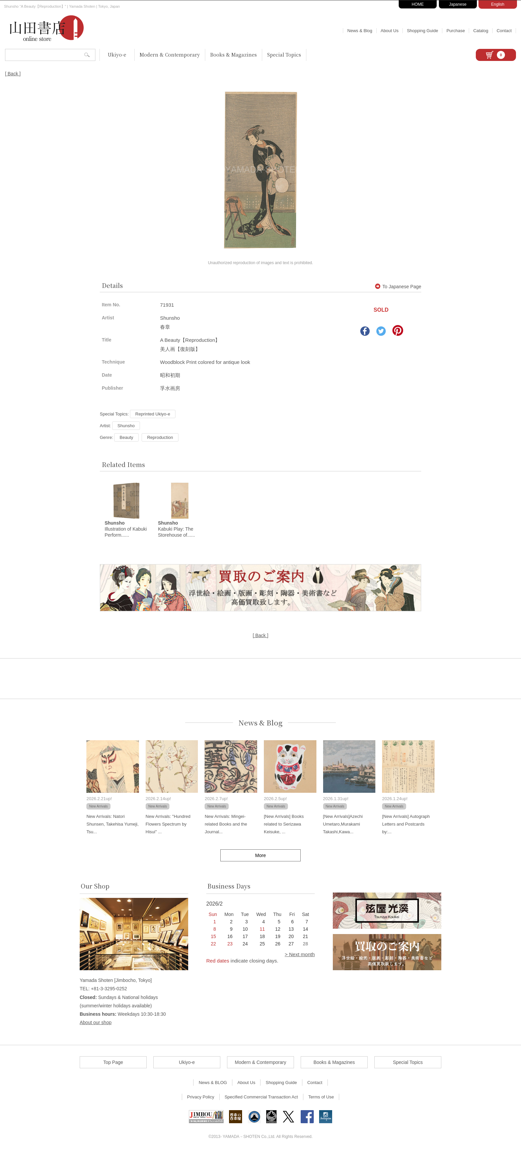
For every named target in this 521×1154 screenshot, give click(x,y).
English (497, 4)
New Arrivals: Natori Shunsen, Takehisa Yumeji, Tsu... (112, 825)
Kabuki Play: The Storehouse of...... (176, 530)
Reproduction (160, 437)
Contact (504, 30)
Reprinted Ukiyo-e (152, 413)
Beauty (126, 437)
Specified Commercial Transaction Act (261, 1098)
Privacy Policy (200, 1098)
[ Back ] (13, 73)
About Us (389, 30)
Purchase (455, 30)
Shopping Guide (422, 30)
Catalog (480, 30)
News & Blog (359, 30)
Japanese (457, 4)
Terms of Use (321, 1098)
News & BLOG (213, 1084)
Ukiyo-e (117, 54)
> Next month (300, 956)
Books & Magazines (233, 54)
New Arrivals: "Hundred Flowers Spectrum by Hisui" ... (168, 825)
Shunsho (126, 425)
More (260, 856)
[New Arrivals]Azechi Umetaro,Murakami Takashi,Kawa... (343, 825)
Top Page (113, 1064)
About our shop (95, 1024)
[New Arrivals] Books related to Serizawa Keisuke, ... (284, 825)
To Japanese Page (398, 286)
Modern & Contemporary (170, 54)
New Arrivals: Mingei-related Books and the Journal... (226, 825)
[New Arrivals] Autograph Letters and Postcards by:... (406, 825)
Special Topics (284, 54)
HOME (418, 4)
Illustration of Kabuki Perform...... (125, 530)
